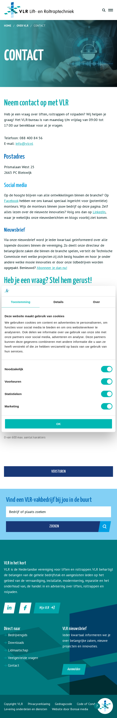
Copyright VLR (13, 704)
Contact (13, 665)
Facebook (11, 200)
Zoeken (75, 526)
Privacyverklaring (39, 704)
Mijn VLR (47, 608)
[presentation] (34, 454)
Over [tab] (96, 302)
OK (58, 423)
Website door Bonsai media (70, 709)
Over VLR (22, 25)
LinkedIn (99, 212)
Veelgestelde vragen (23, 658)
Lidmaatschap (18, 650)
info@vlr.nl (24, 143)
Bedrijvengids (17, 635)
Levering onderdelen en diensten (25, 709)
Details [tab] (58, 302)
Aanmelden (74, 669)
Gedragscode (63, 704)
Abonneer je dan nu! (52, 267)
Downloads (16, 642)
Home (7, 25)
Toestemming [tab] (20, 302)
